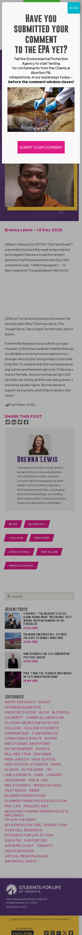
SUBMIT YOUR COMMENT (41, 147)
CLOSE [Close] (73, 8)
